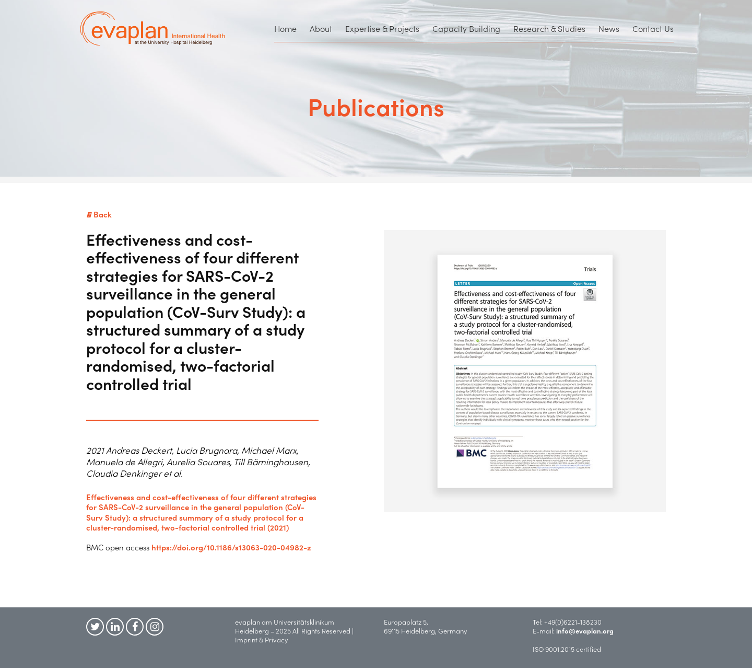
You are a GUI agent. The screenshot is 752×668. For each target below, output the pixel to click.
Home (285, 28)
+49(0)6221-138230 (573, 622)
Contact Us (653, 28)
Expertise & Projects (382, 28)
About (321, 28)
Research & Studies (549, 28)
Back (99, 214)
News (608, 28)
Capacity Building (466, 28)
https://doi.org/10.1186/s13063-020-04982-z (231, 547)
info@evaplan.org (585, 631)
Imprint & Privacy (263, 639)
